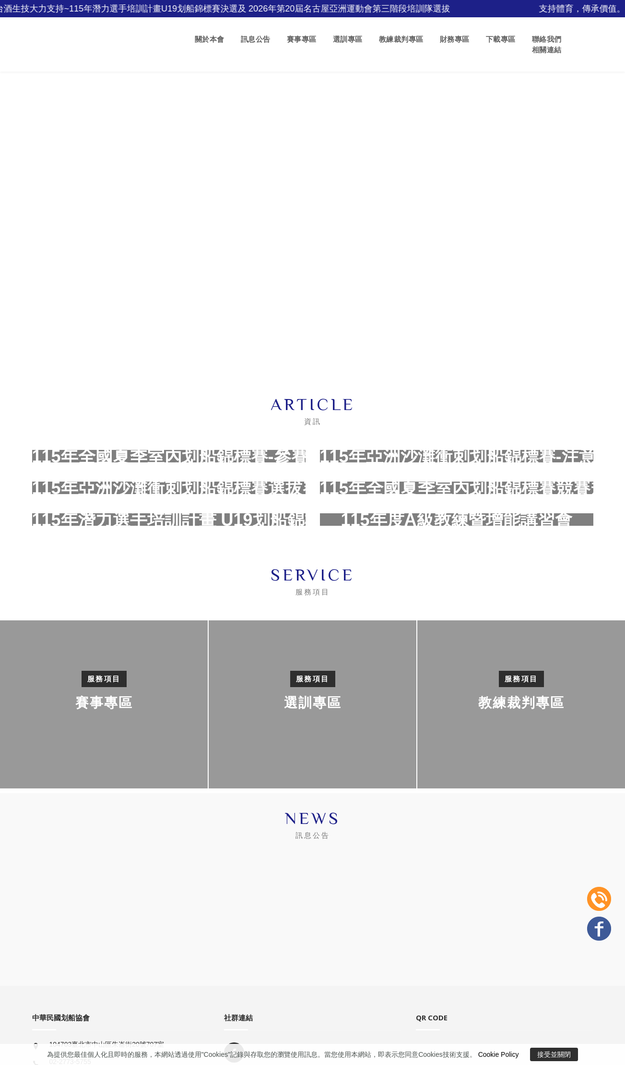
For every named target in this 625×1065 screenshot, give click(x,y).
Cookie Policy (498, 1054)
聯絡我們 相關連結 (547, 44)
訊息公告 (256, 39)
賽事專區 (302, 39)
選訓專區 (348, 39)
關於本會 (209, 39)
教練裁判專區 (401, 39)
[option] (312, 704)
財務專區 (455, 39)
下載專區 (501, 39)
